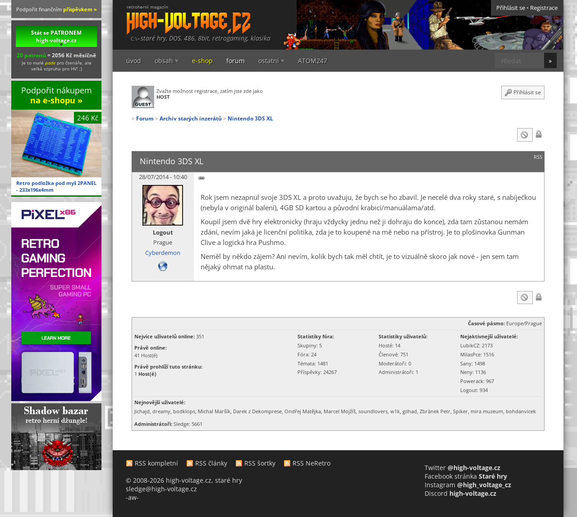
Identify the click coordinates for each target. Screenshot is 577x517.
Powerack (471, 381)
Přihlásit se (510, 8)
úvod (133, 60)
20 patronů (31, 55)
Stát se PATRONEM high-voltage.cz (56, 36)
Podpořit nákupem (56, 95)
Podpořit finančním (56, 9)
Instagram (468, 484)
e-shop (202, 60)
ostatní (268, 60)
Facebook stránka (466, 476)
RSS (538, 157)
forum (235, 60)
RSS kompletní (156, 463)
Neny (466, 372)
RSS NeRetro (311, 463)
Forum (145, 118)
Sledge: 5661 (188, 423)
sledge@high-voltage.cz (161, 489)
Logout (163, 232)
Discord (460, 493)
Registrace (544, 8)
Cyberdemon (162, 253)
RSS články (211, 463)
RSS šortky (259, 463)
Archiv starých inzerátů (191, 118)
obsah (164, 60)
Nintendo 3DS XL (250, 118)
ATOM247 (312, 60)
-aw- (132, 497)
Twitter (462, 467)
